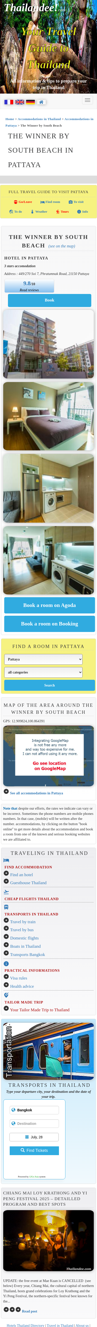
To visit (76, 202)
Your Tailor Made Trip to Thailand (39, 1010)
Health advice (22, 986)
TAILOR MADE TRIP (23, 1002)
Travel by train (23, 921)
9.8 (27, 283)
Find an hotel (21, 874)
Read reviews (29, 290)
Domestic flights (24, 938)
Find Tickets (34, 1150)
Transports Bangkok (27, 954)
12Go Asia (34, 1176)
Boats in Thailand (25, 946)
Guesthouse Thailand (28, 882)
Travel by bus (22, 929)
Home (9, 119)
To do (15, 211)
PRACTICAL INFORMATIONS (32, 970)
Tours (62, 211)
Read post (29, 1311)
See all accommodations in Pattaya (36, 793)
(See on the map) (61, 246)
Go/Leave (22, 202)
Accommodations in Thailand (39, 119)
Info (82, 211)
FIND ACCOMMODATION (28, 867)
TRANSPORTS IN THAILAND (31, 914)
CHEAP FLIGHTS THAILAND (31, 899)
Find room (50, 202)
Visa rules (18, 978)
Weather (38, 211)
